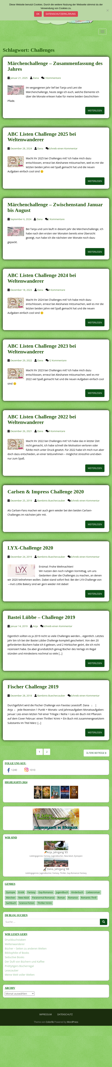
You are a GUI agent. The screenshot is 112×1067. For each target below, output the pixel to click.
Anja (35, 626)
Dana (36, 78)
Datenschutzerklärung (61, 14)
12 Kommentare (58, 360)
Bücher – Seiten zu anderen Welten (26, 948)
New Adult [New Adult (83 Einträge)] (23, 897)
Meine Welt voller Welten (19, 974)
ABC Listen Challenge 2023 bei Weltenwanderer (42, 349)
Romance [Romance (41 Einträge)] (73, 897)
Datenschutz (65, 1014)
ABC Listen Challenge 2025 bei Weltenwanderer (42, 137)
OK (37, 14)
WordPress (72, 1022)
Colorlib (50, 1022)
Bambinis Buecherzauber (51, 500)
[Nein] (107, 10)
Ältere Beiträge (96, 752)
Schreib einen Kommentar (63, 148)
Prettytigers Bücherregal (19, 966)
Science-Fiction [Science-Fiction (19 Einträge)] (26, 903)
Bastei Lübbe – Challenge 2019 (41, 617)
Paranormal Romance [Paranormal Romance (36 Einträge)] (43, 897)
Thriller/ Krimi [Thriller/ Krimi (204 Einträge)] (45, 903)
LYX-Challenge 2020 (30, 548)
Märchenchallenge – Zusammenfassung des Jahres (55, 66)
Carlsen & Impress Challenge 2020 (46, 491)
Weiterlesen (95, 110)
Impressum (45, 1014)
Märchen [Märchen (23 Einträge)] (10, 897)
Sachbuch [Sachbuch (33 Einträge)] (11, 903)
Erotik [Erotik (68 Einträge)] (21, 892)
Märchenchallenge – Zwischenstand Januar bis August (55, 207)
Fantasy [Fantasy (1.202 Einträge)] (31, 892)
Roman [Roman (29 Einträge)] (61, 897)
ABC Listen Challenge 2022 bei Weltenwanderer (42, 419)
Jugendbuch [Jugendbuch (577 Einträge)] (62, 892)
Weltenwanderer (15, 944)
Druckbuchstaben (15, 939)
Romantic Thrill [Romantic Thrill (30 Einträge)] (88, 897)
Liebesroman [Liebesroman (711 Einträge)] (93, 892)
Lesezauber (12, 970)
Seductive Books (14, 957)
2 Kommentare (52, 78)
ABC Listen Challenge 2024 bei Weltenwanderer (42, 278)
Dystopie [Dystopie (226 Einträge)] (10, 892)
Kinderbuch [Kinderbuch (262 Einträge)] (77, 892)
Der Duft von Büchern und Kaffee (25, 961)
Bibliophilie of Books (17, 952)
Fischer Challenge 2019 (33, 686)
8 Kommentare (57, 290)
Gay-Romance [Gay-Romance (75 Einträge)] (45, 892)
